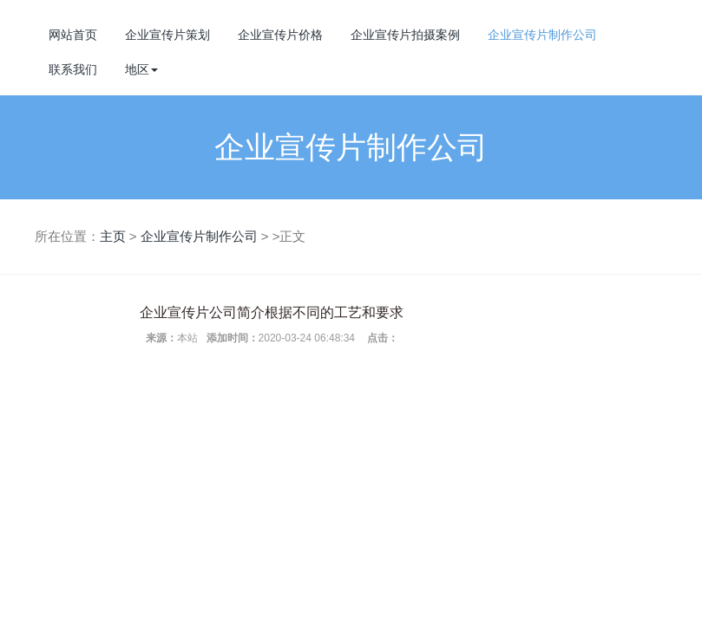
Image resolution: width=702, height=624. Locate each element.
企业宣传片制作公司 (542, 35)
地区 (141, 69)
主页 (113, 236)
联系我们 (73, 69)
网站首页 (73, 35)
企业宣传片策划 (167, 35)
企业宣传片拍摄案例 (405, 35)
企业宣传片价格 (280, 35)
